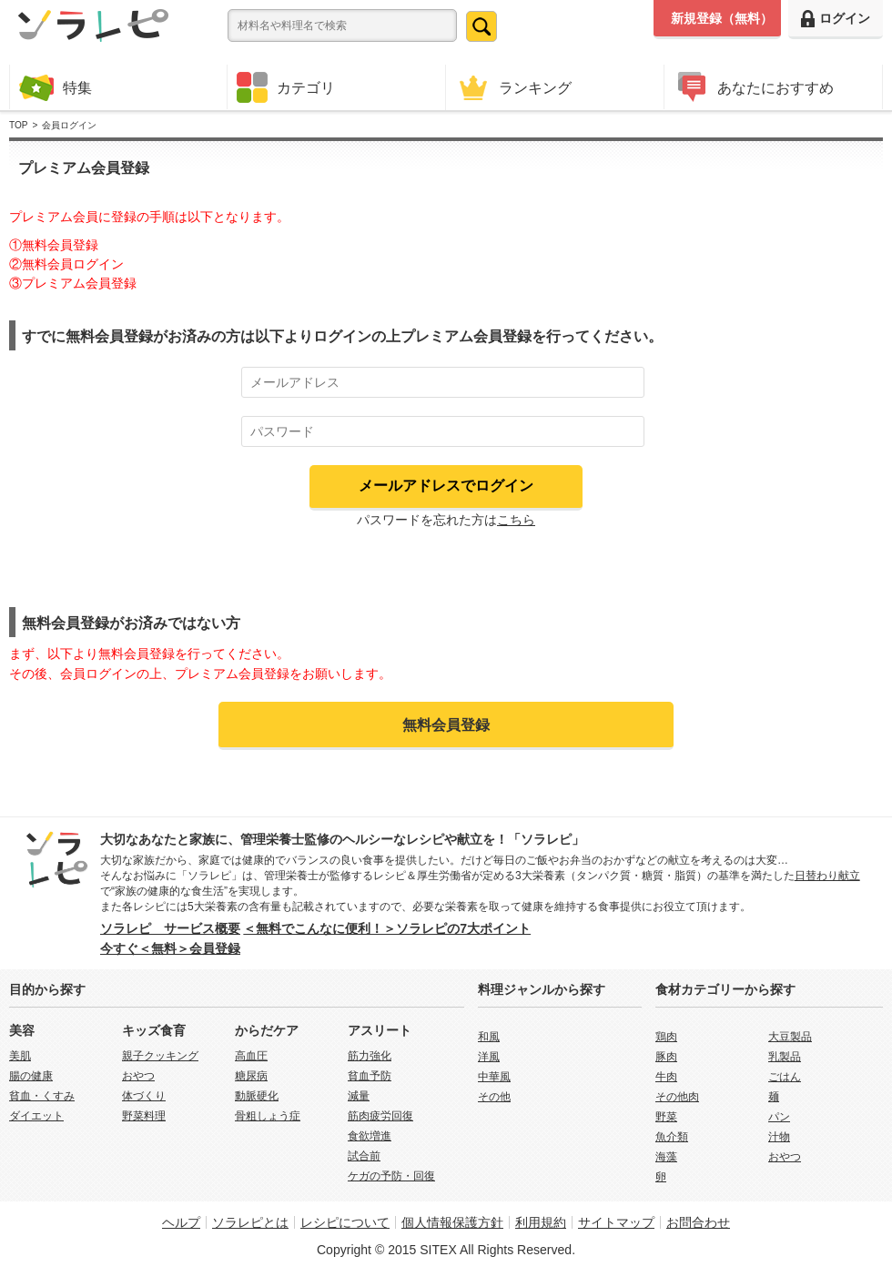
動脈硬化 (257, 1095)
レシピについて (345, 1222)
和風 (489, 1036)
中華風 (494, 1076)
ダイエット (36, 1116)
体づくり (144, 1095)
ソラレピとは (250, 1222)
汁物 (779, 1136)
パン (779, 1116)
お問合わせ (698, 1222)
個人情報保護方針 (452, 1222)
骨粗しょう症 (267, 1116)
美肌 (20, 1055)
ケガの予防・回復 (391, 1176)
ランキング (513, 87)
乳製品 (784, 1056)
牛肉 (666, 1076)
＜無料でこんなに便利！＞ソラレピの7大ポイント (387, 928)
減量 (359, 1095)
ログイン (835, 18)
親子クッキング (160, 1055)
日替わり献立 (827, 875)
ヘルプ (181, 1222)
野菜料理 (144, 1116)
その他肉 (677, 1096)
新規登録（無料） (722, 18)
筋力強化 (369, 1055)
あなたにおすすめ (754, 87)
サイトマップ (616, 1222)
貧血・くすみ (42, 1095)
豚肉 (666, 1056)
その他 (494, 1096)
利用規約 (540, 1222)
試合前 (364, 1156)
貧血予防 (369, 1075)
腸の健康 (31, 1075)
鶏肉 (666, 1036)
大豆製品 (790, 1036)
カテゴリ (286, 87)
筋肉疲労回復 (380, 1116)
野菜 (666, 1116)
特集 (55, 87)
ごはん (784, 1076)
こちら (516, 519)
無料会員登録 (446, 724)
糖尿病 (251, 1075)
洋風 (489, 1056)
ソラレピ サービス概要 (170, 928)
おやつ (138, 1075)
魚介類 (671, 1136)
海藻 (666, 1156)
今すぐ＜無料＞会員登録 (170, 948)
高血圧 (251, 1055)
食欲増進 (369, 1136)
